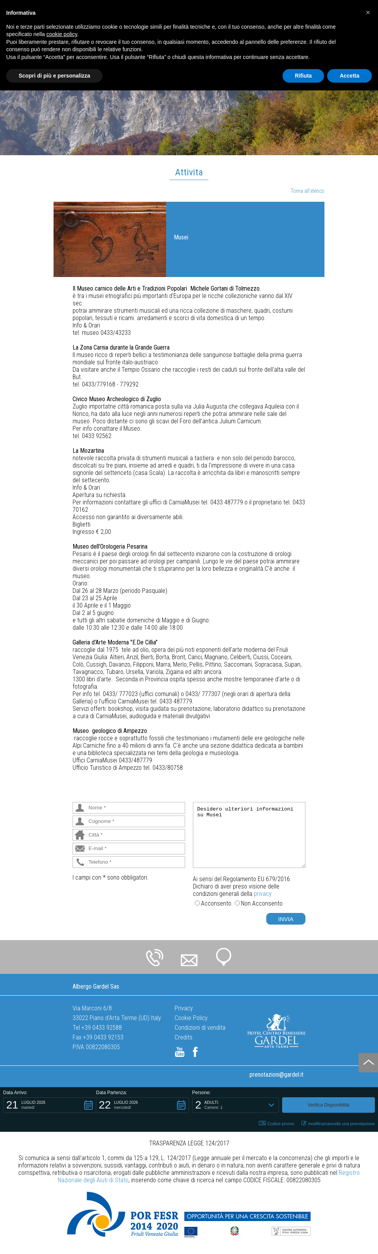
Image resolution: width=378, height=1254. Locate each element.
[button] (49, 1105)
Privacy (184, 1008)
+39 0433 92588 (101, 1027)
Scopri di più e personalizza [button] (54, 76)
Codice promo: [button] (277, 1123)
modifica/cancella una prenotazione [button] (338, 1123)
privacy (263, 893)
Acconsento (216, 903)
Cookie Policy (191, 1018)
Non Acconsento (262, 903)
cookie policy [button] (62, 34)
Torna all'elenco (307, 191)
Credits (183, 1037)
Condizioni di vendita (200, 1027)
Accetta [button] (349, 76)
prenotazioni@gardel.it (276, 1074)
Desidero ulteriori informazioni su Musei (249, 835)
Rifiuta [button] (303, 76)
